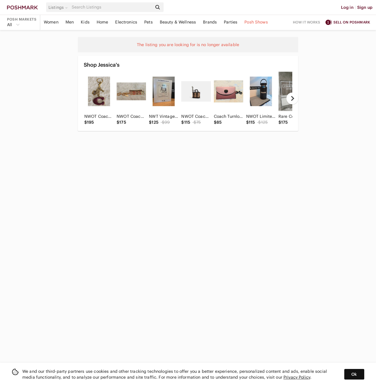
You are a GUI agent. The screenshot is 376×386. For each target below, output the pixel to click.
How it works (306, 22)
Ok (354, 374)
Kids (85, 22)
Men (70, 22)
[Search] (111, 7)
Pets (148, 22)
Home (102, 22)
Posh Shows (256, 22)
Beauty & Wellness (178, 22)
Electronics (126, 22)
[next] (292, 98)
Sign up (364, 7)
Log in (347, 7)
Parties (230, 22)
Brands (210, 22)
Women (51, 22)
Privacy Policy (296, 377)
